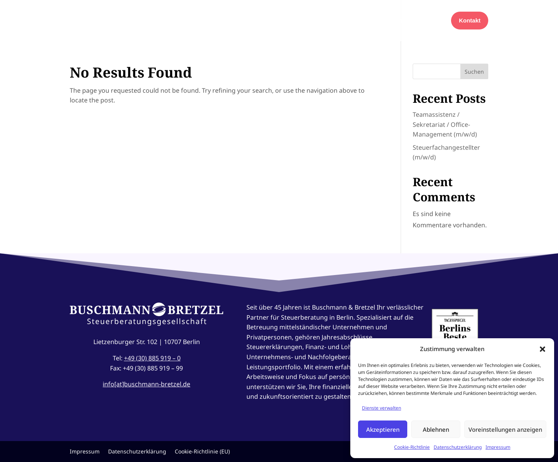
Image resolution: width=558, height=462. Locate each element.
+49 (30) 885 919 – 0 (152, 358)
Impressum (498, 447)
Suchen (474, 71)
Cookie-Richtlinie (412, 447)
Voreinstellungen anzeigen (505, 429)
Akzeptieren (383, 429)
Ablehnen (436, 429)
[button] (542, 349)
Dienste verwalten (381, 408)
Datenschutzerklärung (458, 447)
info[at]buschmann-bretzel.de (146, 384)
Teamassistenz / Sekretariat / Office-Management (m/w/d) (445, 124)
